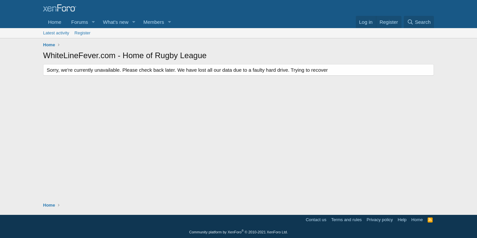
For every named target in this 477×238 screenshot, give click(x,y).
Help (402, 219)
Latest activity (56, 32)
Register (82, 32)
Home (54, 22)
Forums (79, 22)
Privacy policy (380, 219)
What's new (116, 22)
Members (153, 22)
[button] (93, 22)
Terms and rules (346, 219)
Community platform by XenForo (238, 232)
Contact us (316, 219)
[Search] (419, 22)
